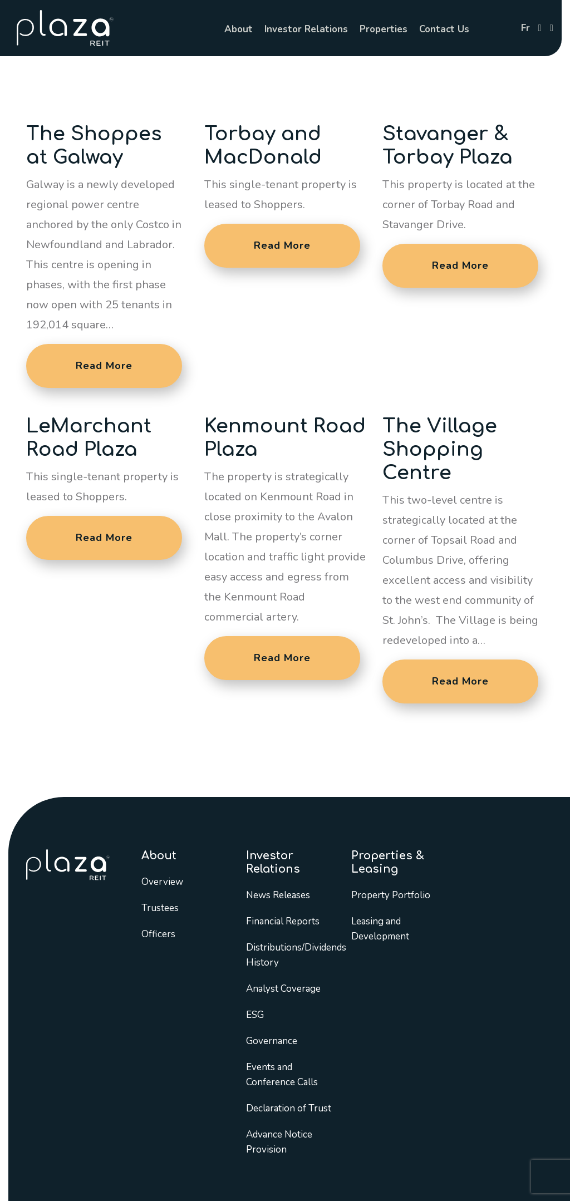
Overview (162, 881)
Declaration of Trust (288, 1108)
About (238, 29)
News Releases (278, 895)
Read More (104, 365)
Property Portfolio (390, 895)
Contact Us (444, 29)
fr (525, 28)
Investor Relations (306, 29)
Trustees (160, 908)
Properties (383, 29)
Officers (158, 934)
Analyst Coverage (283, 988)
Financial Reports (283, 921)
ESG (255, 1014)
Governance (271, 1041)
